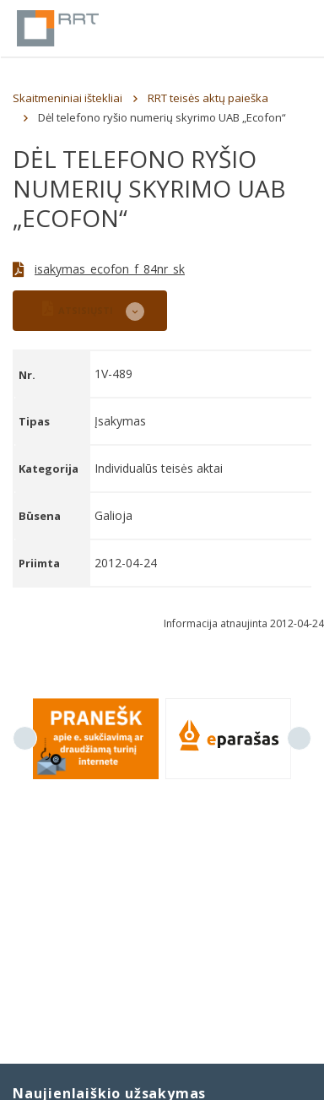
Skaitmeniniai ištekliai (67, 98)
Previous (25, 738)
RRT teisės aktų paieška (208, 98)
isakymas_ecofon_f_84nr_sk (110, 269)
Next (299, 738)
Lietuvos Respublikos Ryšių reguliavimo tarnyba (58, 28)
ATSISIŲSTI (77, 309)
